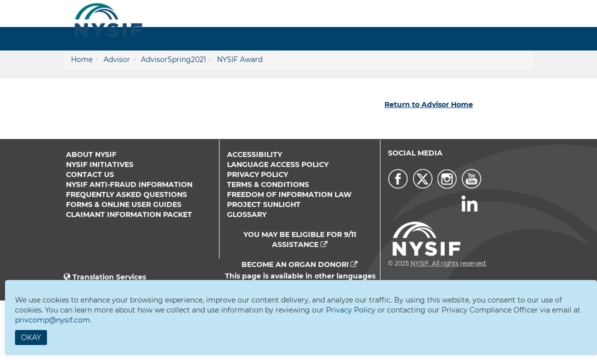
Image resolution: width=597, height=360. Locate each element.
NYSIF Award (239, 59)
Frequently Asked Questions (126, 194)
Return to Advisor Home (428, 104)
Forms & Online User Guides (124, 204)
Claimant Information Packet (129, 214)
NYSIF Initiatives (100, 164)
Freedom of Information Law (289, 194)
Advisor (117, 59)
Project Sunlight (263, 204)
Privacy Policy (257, 174)
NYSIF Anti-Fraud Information (129, 184)
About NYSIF (91, 154)
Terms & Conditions (268, 184)
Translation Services (109, 277)
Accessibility (254, 154)
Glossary (246, 214)
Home (81, 59)
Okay (31, 337)
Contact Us (90, 174)
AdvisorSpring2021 (173, 59)
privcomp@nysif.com (52, 320)
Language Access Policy (277, 164)
